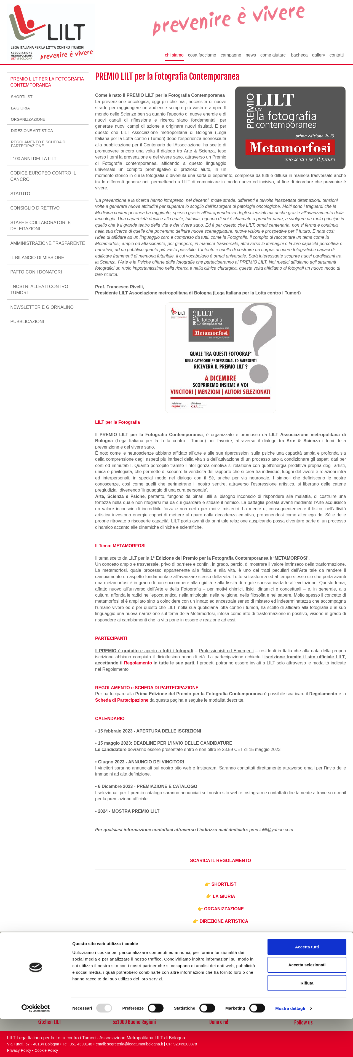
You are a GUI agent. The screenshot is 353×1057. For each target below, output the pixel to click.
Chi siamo (174, 55)
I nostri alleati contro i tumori (40, 289)
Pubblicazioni (27, 321)
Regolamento (139, 663)
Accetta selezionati (306, 1002)
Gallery (318, 55)
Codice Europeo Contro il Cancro (43, 176)
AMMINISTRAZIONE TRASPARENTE (47, 243)
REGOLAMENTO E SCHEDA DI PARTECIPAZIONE (38, 144)
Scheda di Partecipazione (121, 700)
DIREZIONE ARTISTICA (224, 921)
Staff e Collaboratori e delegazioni (40, 225)
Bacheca (299, 55)
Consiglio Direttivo (35, 208)
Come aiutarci (273, 55)
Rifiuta (307, 1020)
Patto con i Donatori (36, 272)
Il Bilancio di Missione (37, 257)
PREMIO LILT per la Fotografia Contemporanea (47, 82)
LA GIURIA (224, 896)
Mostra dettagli (290, 1046)
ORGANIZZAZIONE (224, 908)
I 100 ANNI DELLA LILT (33, 158)
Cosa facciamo (202, 55)
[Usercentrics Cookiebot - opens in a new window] (36, 1046)
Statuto (20, 193)
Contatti (337, 55)
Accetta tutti (307, 984)
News (251, 55)
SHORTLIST (224, 884)
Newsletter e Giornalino (42, 307)
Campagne (231, 55)
